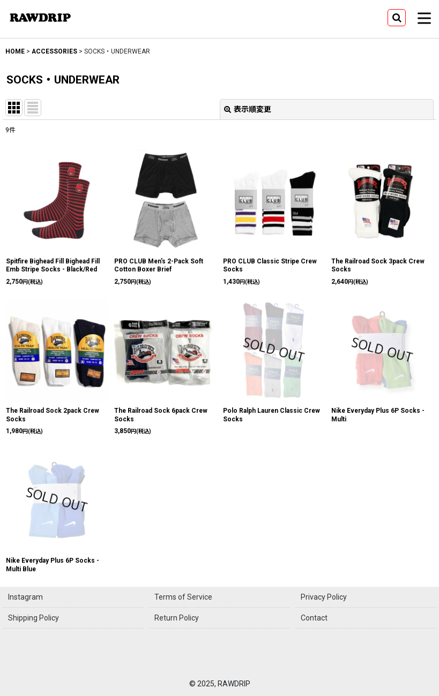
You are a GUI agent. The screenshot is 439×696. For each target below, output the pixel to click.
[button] (397, 17)
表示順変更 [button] (247, 109)
